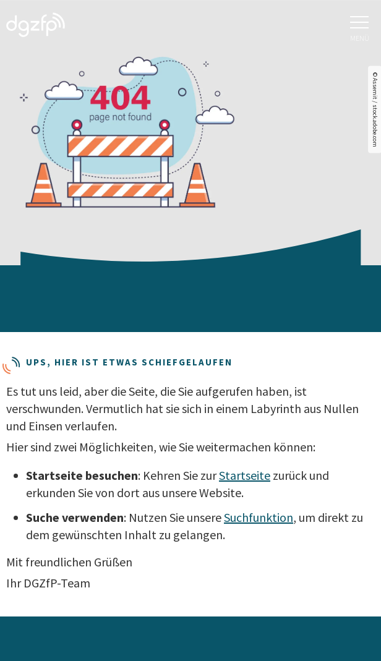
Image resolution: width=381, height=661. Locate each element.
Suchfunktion (258, 517)
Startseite (244, 475)
